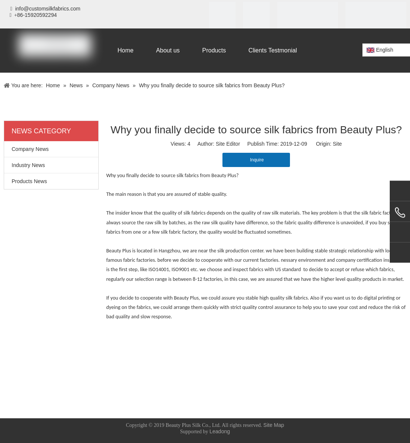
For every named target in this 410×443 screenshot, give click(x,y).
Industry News (28, 165)
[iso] (222, 15)
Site (337, 144)
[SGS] (256, 15)
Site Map (273, 425)
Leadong (220, 431)
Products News (29, 181)
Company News (30, 149)
